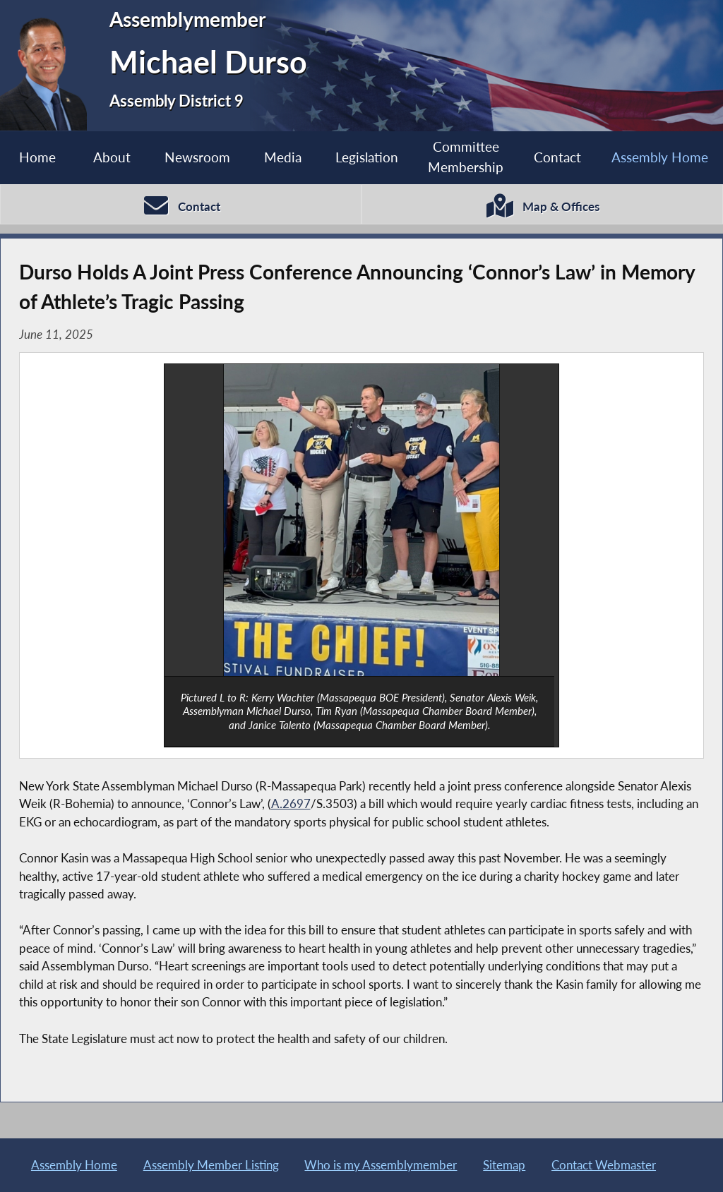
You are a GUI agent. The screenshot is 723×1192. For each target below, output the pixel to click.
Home (37, 157)
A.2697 (291, 803)
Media (282, 157)
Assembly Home (659, 157)
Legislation (366, 157)
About (112, 157)
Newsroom (197, 157)
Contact (557, 157)
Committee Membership (465, 156)
